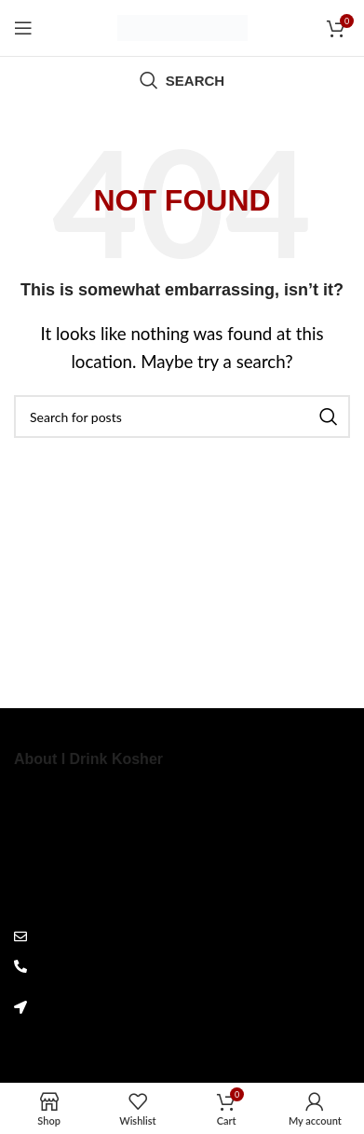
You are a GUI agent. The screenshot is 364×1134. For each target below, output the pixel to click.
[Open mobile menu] (23, 28)
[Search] (182, 80)
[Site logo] (182, 25)
